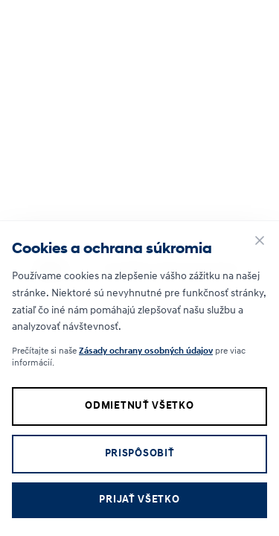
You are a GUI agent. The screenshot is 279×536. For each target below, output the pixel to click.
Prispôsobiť (140, 453)
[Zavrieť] (259, 240)
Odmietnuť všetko (139, 406)
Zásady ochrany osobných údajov (146, 351)
